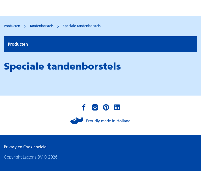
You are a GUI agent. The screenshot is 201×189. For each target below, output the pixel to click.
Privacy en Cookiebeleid (25, 146)
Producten (12, 26)
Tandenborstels (41, 26)
